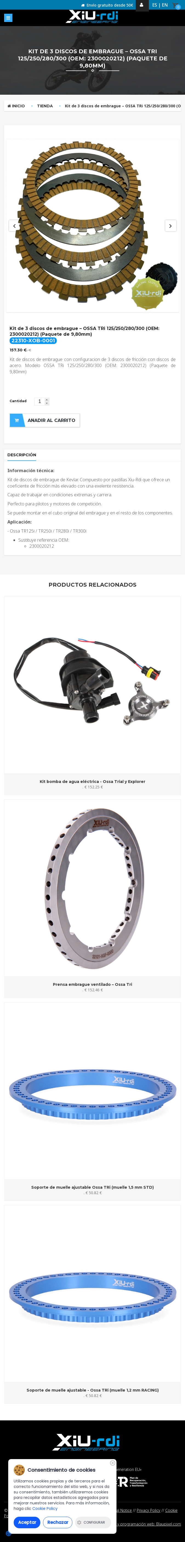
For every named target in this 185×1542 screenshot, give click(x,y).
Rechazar (57, 1522)
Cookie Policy (45, 1508)
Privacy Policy (148, 1510)
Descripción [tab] (21, 454)
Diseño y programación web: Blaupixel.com (142, 1524)
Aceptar (27, 1522)
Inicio (16, 105)
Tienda (45, 105)
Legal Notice (121, 1510)
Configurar (91, 1522)
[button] (47, 400)
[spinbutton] (42, 401)
